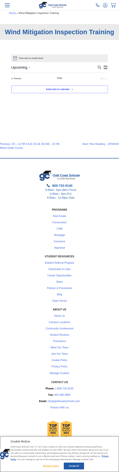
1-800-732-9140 (64, 388)
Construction (59, 222)
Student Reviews (59, 334)
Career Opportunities (59, 275)
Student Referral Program (59, 262)
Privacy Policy (59, 366)
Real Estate (59, 216)
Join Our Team (59, 353)
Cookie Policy (59, 360)
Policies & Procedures (59, 288)
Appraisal (59, 247)
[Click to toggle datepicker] (20, 67)
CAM (59, 228)
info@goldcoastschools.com (64, 401)
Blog (59, 294)
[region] (59, 454)
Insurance (59, 241)
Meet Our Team (59, 347)
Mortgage (59, 235)
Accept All (74, 466)
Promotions (59, 341)
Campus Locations (59, 322)
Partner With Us (59, 407)
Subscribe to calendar (57, 89)
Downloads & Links (59, 269)
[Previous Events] (16, 78)
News (59, 281)
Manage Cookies (59, 373)
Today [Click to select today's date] (59, 78)
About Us (59, 315)
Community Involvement (60, 328)
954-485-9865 (62, 394)
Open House (59, 300)
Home (12, 13)
